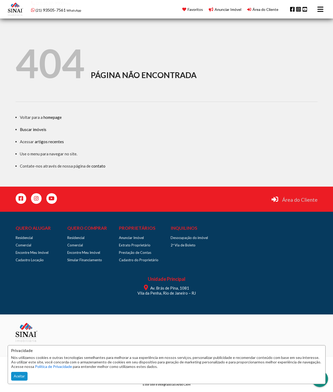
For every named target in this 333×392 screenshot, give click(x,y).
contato (98, 166)
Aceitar (19, 376)
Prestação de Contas (135, 252)
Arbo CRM (183, 384)
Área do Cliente (300, 200)
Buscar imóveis (33, 129)
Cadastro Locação (30, 260)
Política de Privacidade (53, 366)
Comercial (23, 245)
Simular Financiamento (84, 260)
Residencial (24, 238)
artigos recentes (49, 141)
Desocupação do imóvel (189, 238)
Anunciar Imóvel (131, 238)
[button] (65, 8)
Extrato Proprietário (134, 245)
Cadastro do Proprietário (138, 260)
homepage (52, 117)
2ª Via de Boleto (183, 245)
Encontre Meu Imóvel (32, 252)
